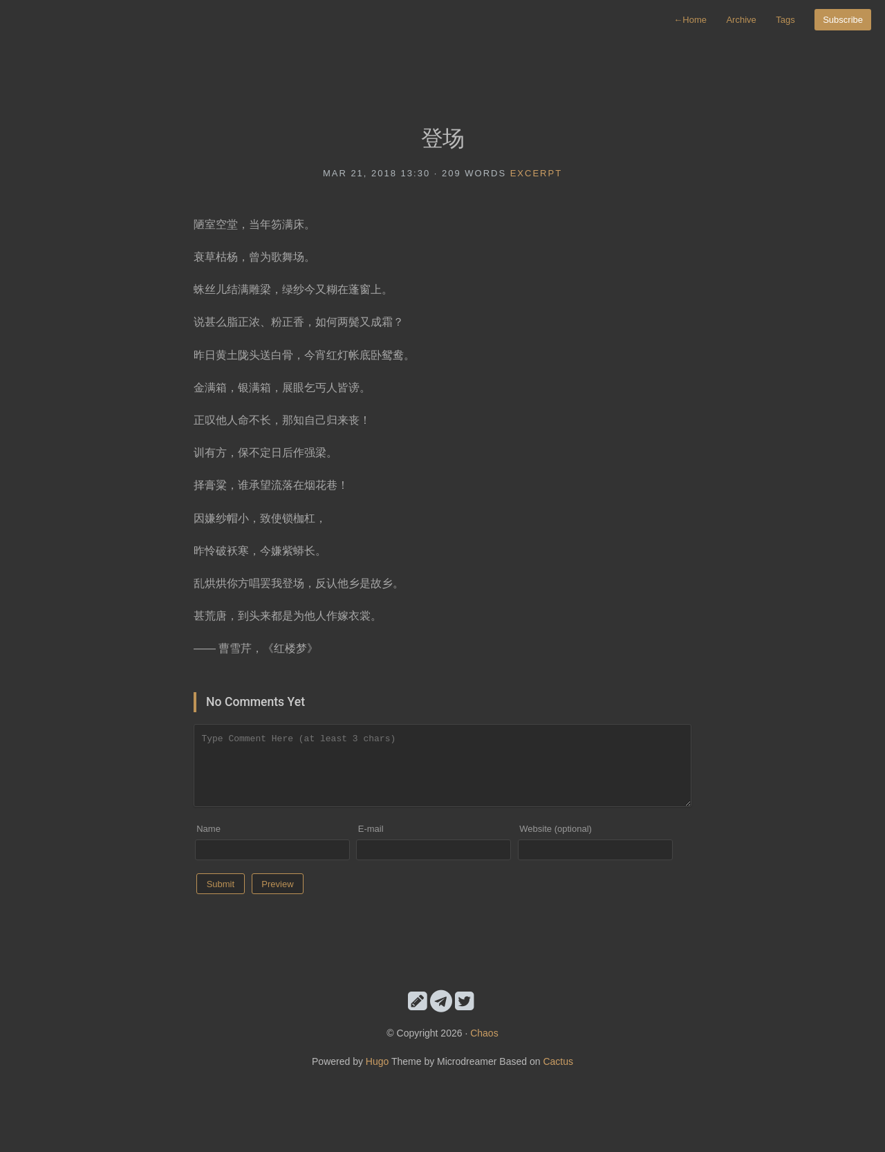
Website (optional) (555, 829)
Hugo (377, 1061)
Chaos (484, 1033)
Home (690, 20)
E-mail (371, 829)
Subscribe (843, 20)
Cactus (558, 1061)
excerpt (536, 173)
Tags (785, 20)
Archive (741, 20)
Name (208, 829)
